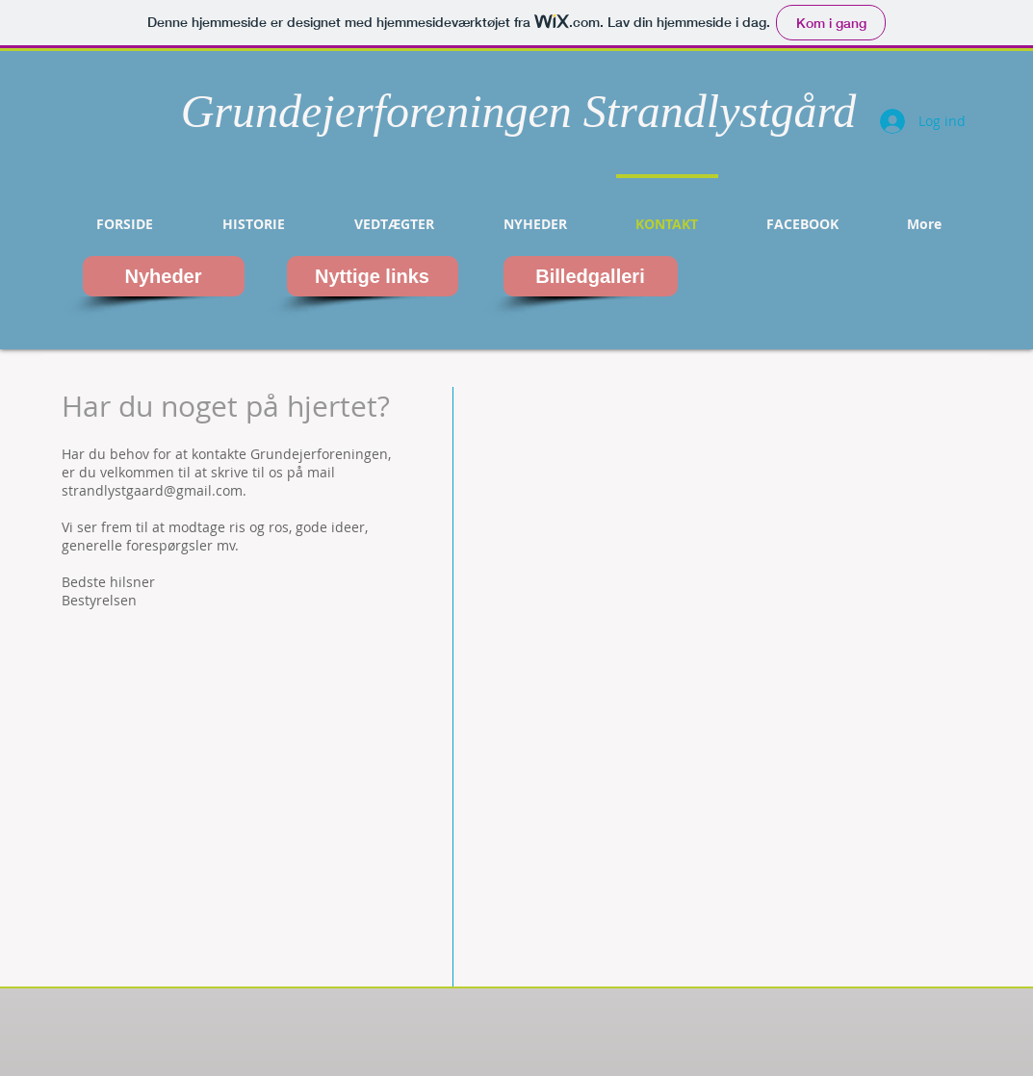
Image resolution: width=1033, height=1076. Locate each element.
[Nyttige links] (372, 276)
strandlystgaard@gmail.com (152, 490)
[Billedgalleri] (591, 276)
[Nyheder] (164, 276)
